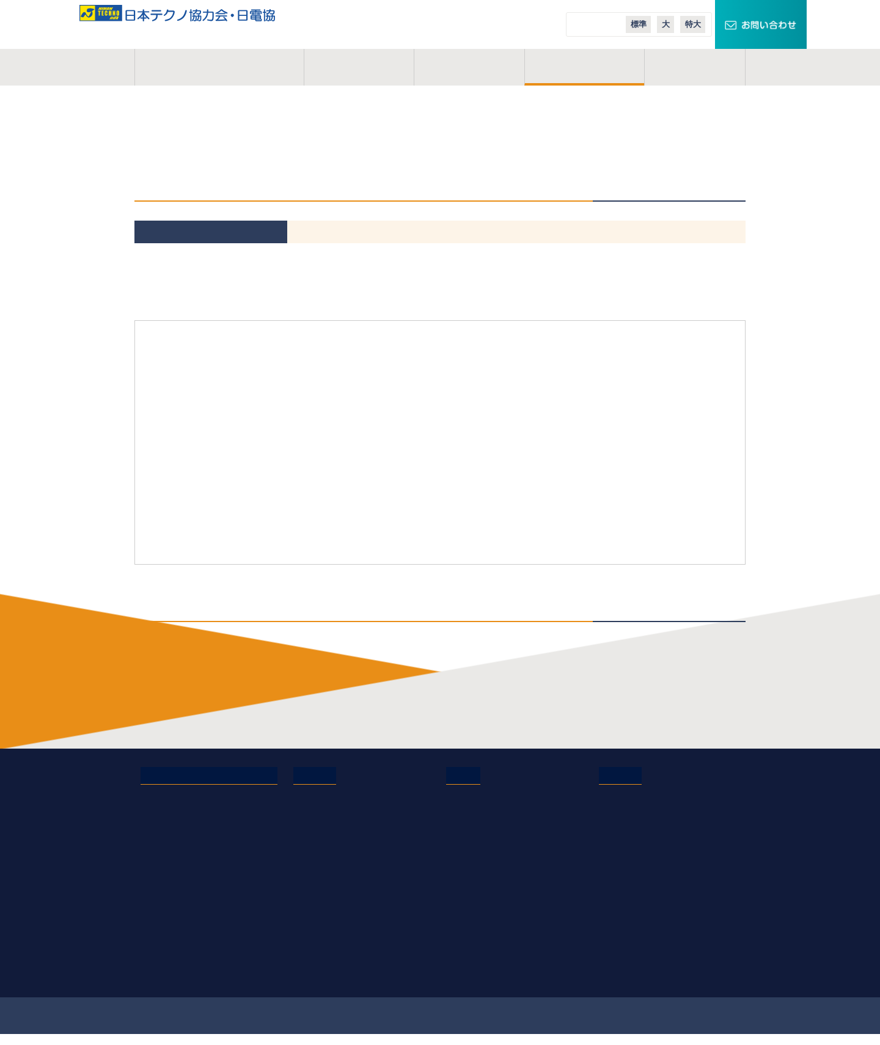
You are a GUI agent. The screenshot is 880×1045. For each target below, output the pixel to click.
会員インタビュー (328, 864)
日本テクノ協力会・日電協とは (202, 796)
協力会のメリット (328, 813)
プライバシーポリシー (184, 881)
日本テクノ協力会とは (219, 67)
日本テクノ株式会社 (485, 796)
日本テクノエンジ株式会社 (498, 813)
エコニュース (625, 864)
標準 (639, 24)
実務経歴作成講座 (328, 932)
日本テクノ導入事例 (638, 881)
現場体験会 (315, 950)
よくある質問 (319, 847)
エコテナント (625, 847)
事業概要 (358, 67)
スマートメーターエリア (647, 830)
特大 (693, 24)
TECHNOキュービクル (644, 796)
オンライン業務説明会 (337, 915)
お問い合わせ (167, 864)
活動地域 (469, 67)
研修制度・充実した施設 (341, 830)
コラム (695, 67)
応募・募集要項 (323, 967)
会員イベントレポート (337, 881)
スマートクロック (634, 813)
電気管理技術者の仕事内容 (345, 796)
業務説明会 (315, 898)
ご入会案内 (584, 67)
